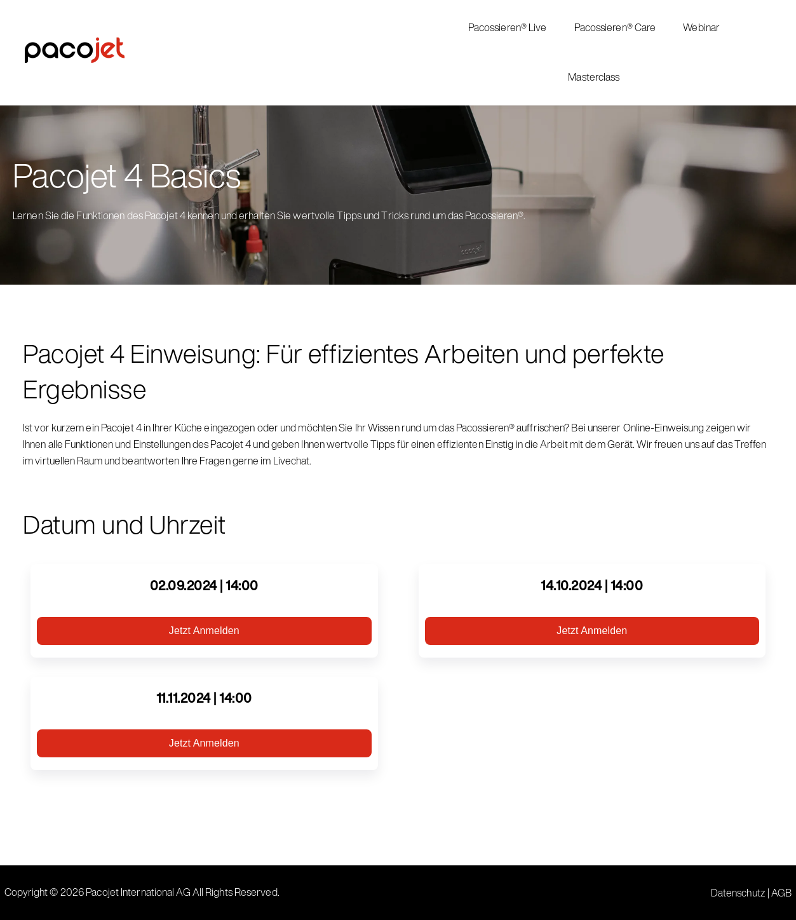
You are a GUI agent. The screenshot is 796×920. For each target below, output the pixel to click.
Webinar (701, 27)
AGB (781, 892)
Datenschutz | (741, 892)
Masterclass (593, 77)
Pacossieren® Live (507, 27)
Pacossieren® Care (615, 27)
